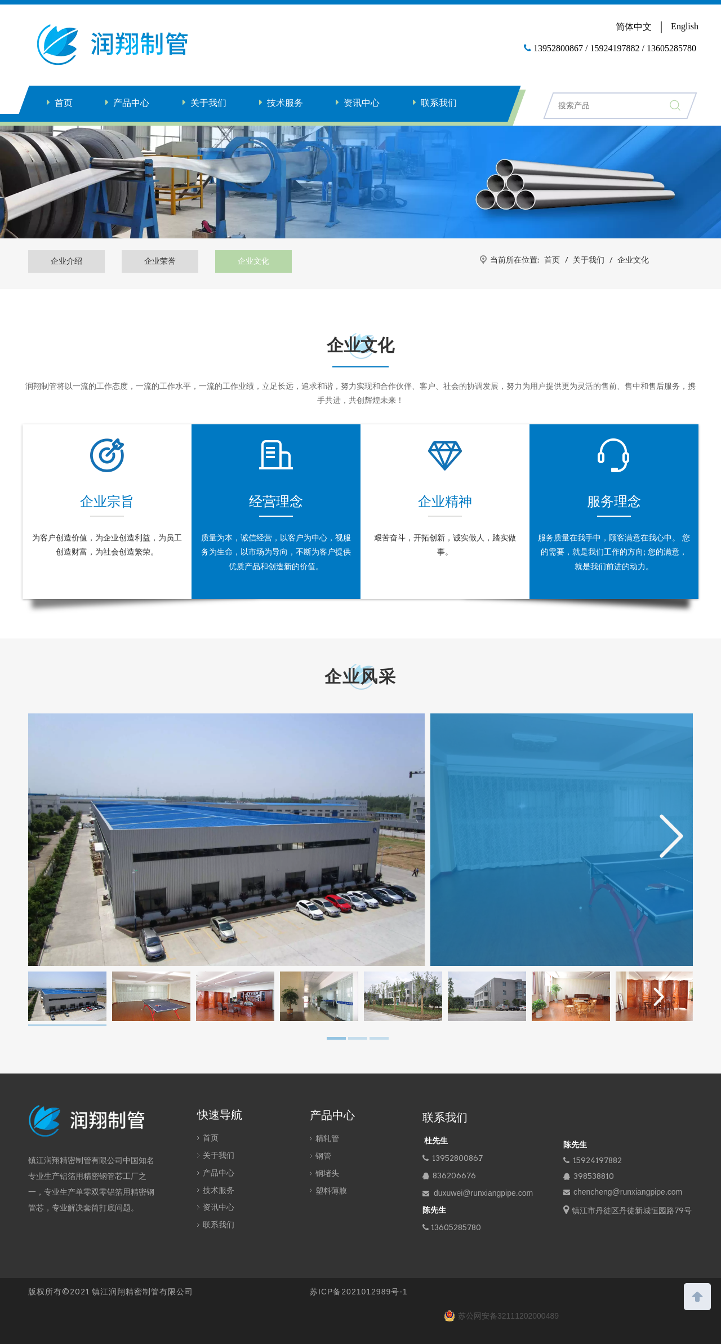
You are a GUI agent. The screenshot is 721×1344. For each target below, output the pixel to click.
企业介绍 (66, 260)
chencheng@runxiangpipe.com (627, 1191)
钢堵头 (327, 1173)
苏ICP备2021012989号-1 (359, 1291)
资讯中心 (362, 103)
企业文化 (253, 260)
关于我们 (208, 103)
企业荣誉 (160, 260)
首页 (64, 103)
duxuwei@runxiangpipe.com (483, 1192)
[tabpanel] (67, 999)
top (697, 1295)
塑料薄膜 (331, 1190)
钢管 (323, 1155)
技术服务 (285, 103)
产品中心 (131, 103)
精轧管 (327, 1138)
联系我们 (439, 103)
